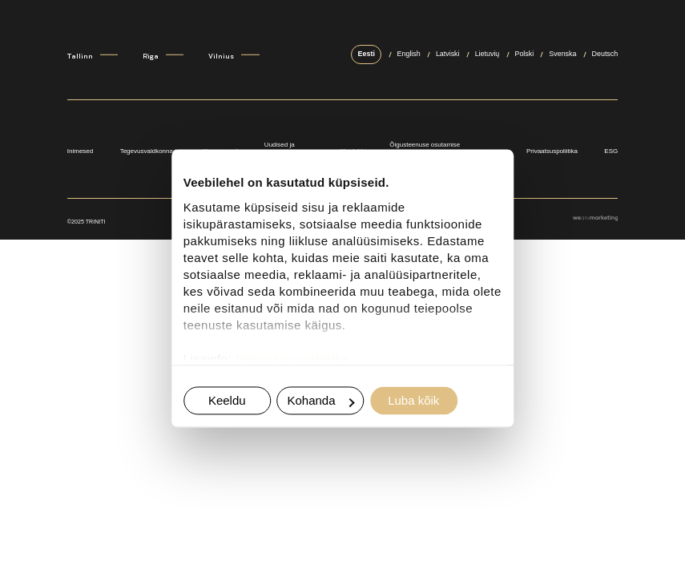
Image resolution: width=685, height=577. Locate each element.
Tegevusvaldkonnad (148, 151)
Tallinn (80, 56)
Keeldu (227, 401)
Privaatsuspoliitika (292, 358)
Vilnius (221, 56)
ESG (611, 151)
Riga (151, 56)
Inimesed (80, 151)
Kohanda (320, 401)
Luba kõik (413, 401)
